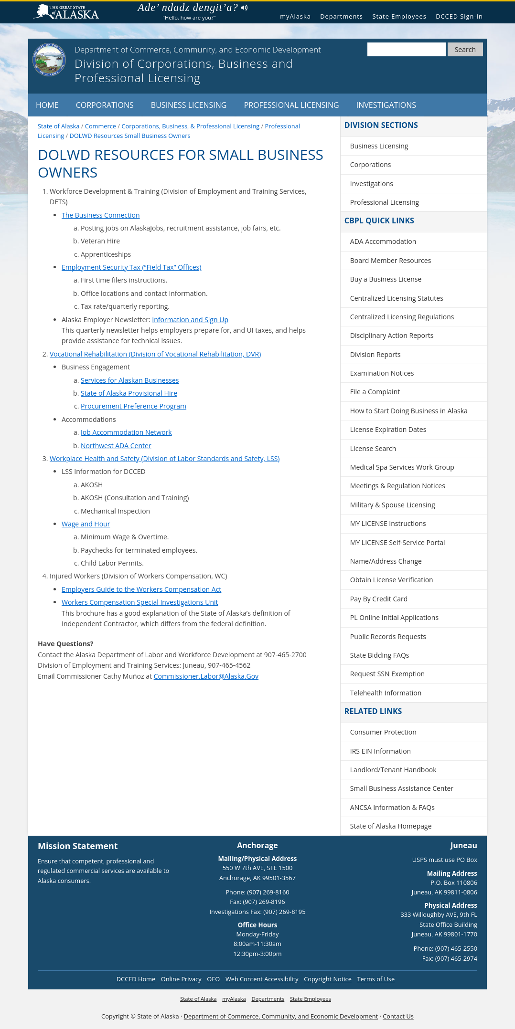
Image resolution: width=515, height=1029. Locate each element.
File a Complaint (375, 391)
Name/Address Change (386, 561)
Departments (341, 16)
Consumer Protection (383, 731)
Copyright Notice (328, 979)
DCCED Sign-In (459, 16)
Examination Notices (382, 373)
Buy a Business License (386, 279)
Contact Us (398, 1016)
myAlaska (295, 16)
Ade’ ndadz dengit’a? (192, 7)
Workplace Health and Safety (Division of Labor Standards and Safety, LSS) (164, 458)
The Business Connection (101, 215)
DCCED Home (136, 979)
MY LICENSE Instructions (388, 523)
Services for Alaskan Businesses (130, 380)
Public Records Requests (388, 636)
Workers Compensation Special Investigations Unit (140, 602)
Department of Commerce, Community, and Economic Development (281, 1016)
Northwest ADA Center (116, 445)
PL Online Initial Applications (394, 617)
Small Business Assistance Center (401, 788)
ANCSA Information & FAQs (392, 807)
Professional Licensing (291, 105)
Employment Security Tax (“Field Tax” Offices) (131, 267)
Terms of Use (376, 979)
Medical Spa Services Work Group (402, 467)
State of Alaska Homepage (391, 825)
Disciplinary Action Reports (392, 335)
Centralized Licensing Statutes (396, 298)
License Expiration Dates (388, 429)
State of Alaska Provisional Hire (129, 393)
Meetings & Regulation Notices (397, 485)
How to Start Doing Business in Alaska (409, 410)
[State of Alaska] (49, 59)
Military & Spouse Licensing (392, 504)
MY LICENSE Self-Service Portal (397, 542)
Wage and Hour (86, 523)
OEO (213, 979)
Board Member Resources (390, 260)
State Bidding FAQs (379, 655)
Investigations (386, 105)
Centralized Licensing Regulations (402, 316)
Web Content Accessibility (262, 979)
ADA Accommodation (383, 241)
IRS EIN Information (380, 751)
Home (47, 105)
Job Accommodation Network (126, 432)
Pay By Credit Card (379, 598)
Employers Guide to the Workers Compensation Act (141, 589)
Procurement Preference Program (133, 405)
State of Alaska (70, 12)
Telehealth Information (386, 692)
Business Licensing (189, 105)
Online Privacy (181, 979)
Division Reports (375, 354)
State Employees (399, 16)
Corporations (105, 105)
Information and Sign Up (190, 319)
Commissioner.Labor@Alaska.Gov (206, 676)
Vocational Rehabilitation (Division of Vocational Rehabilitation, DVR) (155, 353)
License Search (373, 448)
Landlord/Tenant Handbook (393, 769)
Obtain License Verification (391, 579)
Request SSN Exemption (387, 673)
